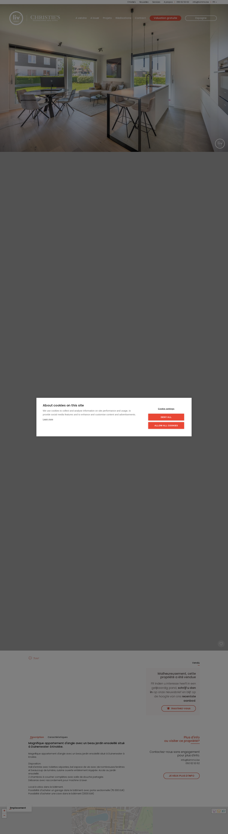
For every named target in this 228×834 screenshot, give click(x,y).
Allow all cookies (166, 425)
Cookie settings (166, 408)
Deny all (166, 417)
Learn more (48, 419)
